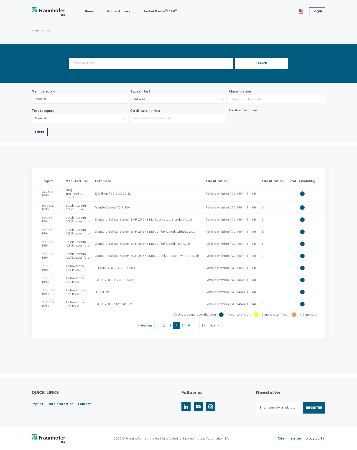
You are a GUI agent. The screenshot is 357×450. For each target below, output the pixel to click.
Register (314, 407)
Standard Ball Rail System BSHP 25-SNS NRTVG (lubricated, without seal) (144, 231)
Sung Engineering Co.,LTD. (74, 193)
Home (35, 30)
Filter (39, 132)
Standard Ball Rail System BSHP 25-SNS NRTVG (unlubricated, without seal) (146, 255)
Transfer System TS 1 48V (112, 207)
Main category (43, 91)
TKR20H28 (101, 292)
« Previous (145, 325)
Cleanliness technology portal (301, 438)
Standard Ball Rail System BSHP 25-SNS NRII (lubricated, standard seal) (143, 219)
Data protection (61, 404)
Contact (84, 404)
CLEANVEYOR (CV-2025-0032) (116, 268)
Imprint (37, 404)
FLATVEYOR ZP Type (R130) (113, 304)
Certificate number (145, 111)
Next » (214, 325)
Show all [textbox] (40, 99)
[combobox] (80, 99)
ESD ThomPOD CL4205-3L (112, 193)
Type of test (140, 91)
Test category (43, 111)
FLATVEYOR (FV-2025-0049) (114, 280)
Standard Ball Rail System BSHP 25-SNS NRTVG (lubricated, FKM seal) (142, 243)
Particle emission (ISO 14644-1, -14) (231, 193)
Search (261, 63)
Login (317, 11)
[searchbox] (277, 99)
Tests (48, 30)
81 (203, 325)
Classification (240, 91)
